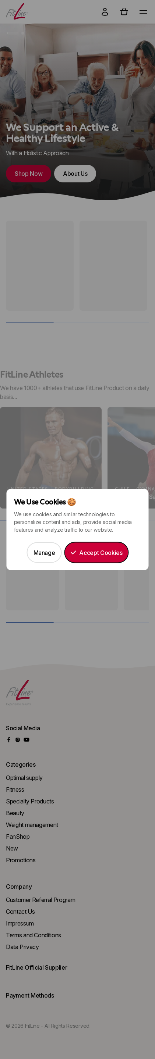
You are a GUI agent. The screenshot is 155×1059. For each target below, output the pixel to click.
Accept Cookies (96, 552)
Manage (44, 552)
